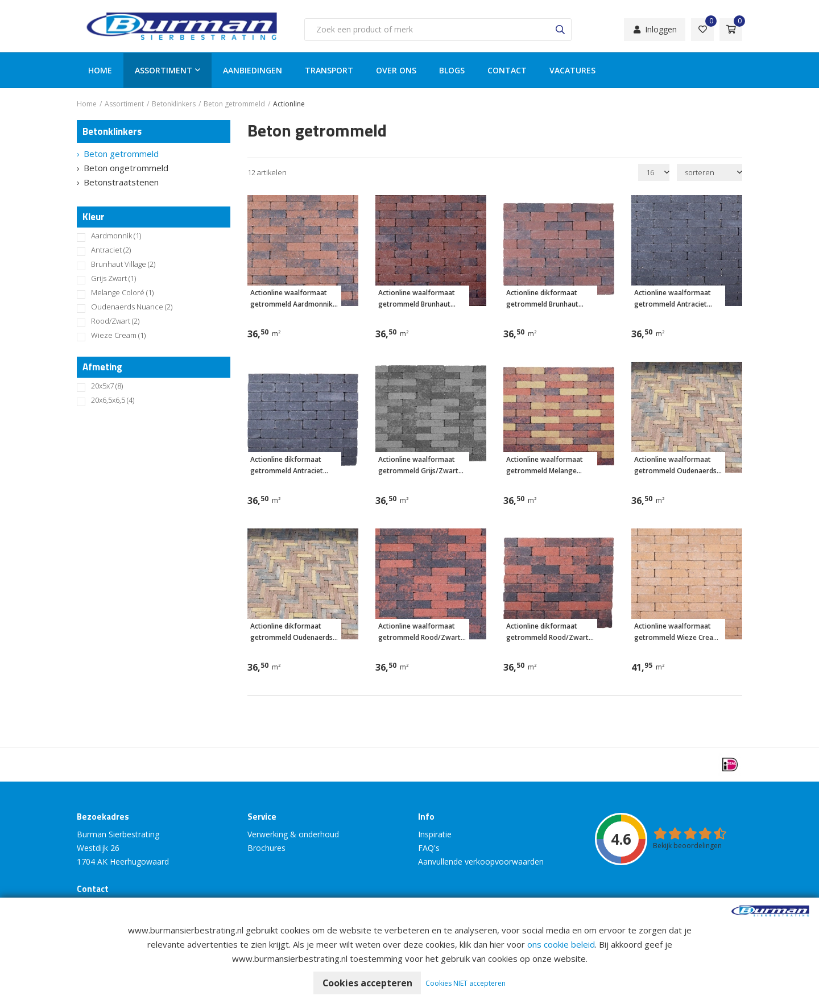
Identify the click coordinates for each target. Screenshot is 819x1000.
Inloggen (654, 29)
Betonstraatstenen (121, 182)
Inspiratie (435, 834)
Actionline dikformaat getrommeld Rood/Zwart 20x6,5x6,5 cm (547, 632)
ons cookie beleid (561, 944)
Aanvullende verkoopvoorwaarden (481, 861)
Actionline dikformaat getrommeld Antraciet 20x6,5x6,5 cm (286, 465)
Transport (329, 70)
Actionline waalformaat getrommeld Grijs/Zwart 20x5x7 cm (418, 465)
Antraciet (111, 250)
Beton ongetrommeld (126, 167)
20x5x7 (107, 386)
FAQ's (429, 847)
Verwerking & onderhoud (293, 834)
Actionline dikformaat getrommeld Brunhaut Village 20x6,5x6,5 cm (542, 299)
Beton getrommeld (121, 153)
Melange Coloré (122, 292)
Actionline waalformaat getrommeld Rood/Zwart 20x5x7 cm (419, 632)
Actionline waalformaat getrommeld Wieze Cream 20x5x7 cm (676, 632)
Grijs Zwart (113, 278)
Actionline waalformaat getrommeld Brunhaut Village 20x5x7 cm (416, 299)
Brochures (266, 847)
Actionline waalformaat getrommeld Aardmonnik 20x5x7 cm (291, 299)
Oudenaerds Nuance (131, 307)
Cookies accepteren (367, 983)
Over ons (396, 70)
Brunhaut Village (123, 264)
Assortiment (163, 70)
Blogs (452, 70)
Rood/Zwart (115, 321)
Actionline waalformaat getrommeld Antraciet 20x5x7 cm (672, 299)
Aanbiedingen (252, 70)
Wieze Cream (118, 335)
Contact (507, 70)
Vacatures (572, 70)
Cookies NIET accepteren (466, 983)
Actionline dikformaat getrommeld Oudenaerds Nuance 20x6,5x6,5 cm (291, 632)
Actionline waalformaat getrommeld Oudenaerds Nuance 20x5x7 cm (675, 465)
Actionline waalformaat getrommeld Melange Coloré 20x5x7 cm (544, 465)
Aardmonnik (116, 236)
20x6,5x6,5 (112, 400)
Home (100, 70)
